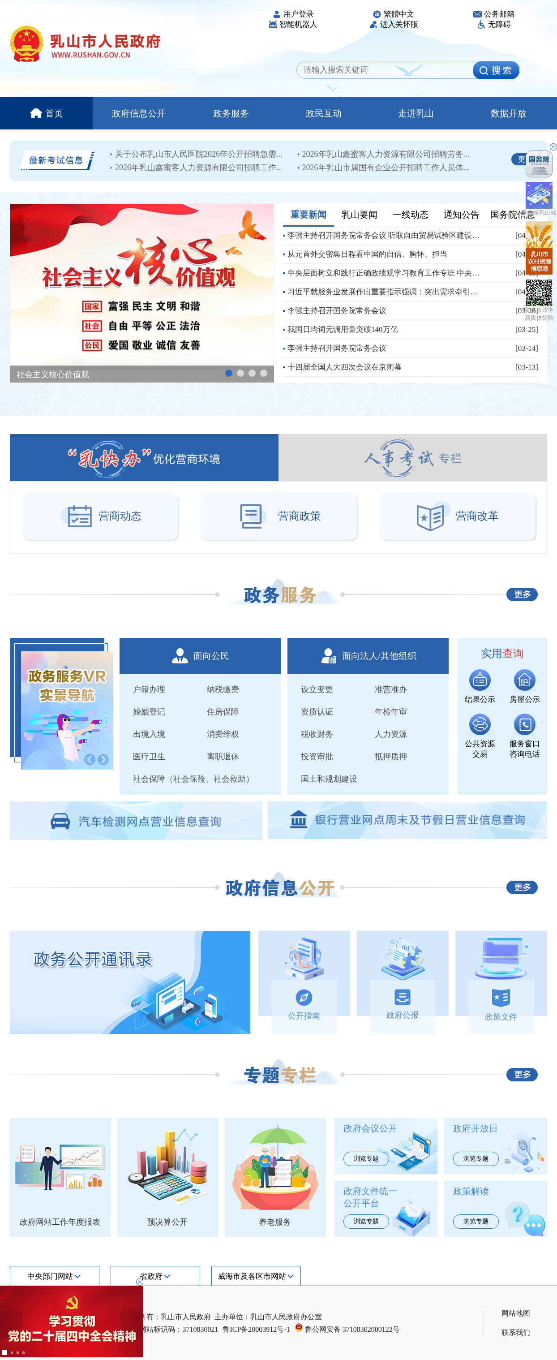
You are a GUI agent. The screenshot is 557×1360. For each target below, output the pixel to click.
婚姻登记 (149, 711)
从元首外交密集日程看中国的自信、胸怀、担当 (367, 254)
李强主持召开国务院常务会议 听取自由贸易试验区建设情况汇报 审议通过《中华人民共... (385, 235)
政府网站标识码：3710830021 (171, 1329)
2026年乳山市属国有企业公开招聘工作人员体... (386, 167)
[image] (496, 70)
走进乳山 (416, 113)
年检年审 (391, 711)
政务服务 (231, 113)
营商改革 (457, 516)
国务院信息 (512, 214)
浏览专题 (366, 1158)
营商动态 (99, 516)
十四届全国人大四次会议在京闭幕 (344, 367)
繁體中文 (393, 14)
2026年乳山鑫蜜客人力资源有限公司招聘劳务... (386, 154)
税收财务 (317, 734)
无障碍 (494, 24)
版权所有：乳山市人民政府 (168, 1317)
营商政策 (278, 516)
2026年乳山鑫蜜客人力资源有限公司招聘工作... (199, 167)
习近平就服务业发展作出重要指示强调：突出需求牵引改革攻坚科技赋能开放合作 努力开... (385, 292)
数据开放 (509, 113)
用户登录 (293, 14)
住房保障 (223, 711)
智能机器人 (292, 24)
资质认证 (317, 711)
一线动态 (410, 214)
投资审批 (317, 756)
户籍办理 (149, 689)
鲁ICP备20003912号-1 (256, 1329)
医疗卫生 (149, 756)
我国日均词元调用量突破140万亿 (342, 329)
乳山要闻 (359, 214)
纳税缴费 (223, 689)
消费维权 (223, 734)
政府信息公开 (139, 113)
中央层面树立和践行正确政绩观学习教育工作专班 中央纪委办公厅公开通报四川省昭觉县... (385, 273)
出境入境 (149, 734)
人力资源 (391, 734)
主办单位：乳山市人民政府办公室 (268, 1317)
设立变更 (317, 689)
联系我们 (515, 1332)
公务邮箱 (493, 14)
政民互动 (324, 113)
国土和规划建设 (329, 779)
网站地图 (515, 1313)
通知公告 (462, 214)
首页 (46, 113)
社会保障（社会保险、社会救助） (193, 779)
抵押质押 (391, 756)
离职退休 (223, 756)
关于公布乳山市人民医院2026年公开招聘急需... (199, 154)
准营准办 (391, 689)
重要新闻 (308, 214)
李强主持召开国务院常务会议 (336, 310)
